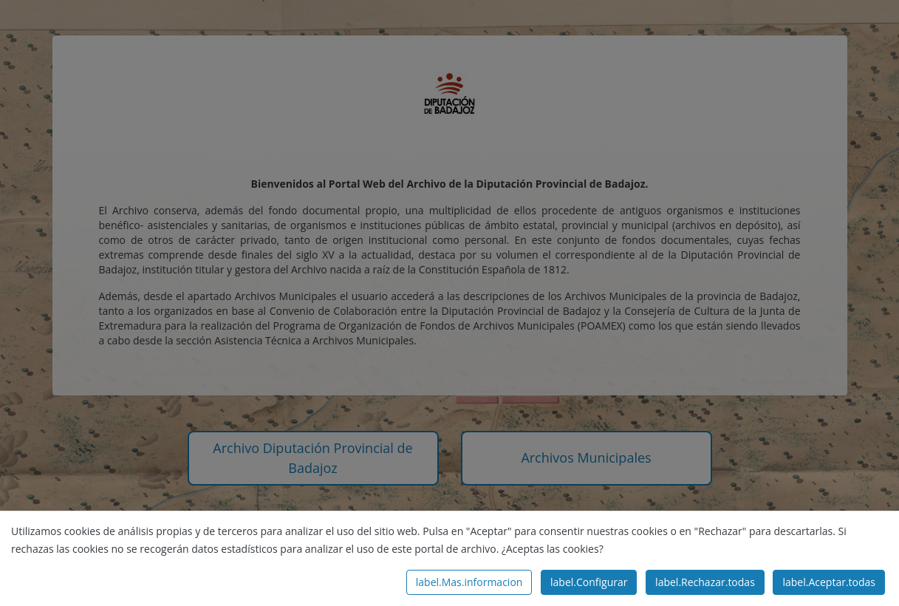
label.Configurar (588, 582)
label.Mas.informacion (469, 582)
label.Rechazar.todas (705, 582)
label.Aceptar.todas (828, 582)
